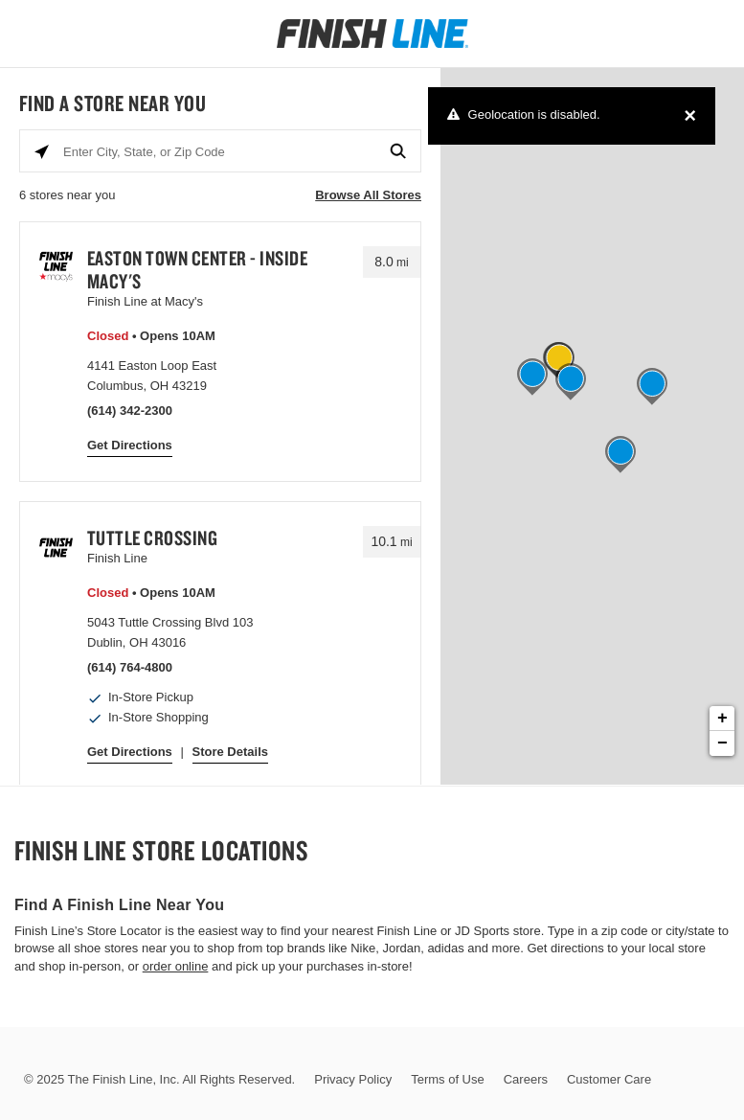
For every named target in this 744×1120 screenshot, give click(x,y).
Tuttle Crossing (152, 537)
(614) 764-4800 (129, 667)
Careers (526, 1079)
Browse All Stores (368, 195)
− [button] (722, 743)
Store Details (230, 751)
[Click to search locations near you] (41, 151)
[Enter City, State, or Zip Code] (220, 151)
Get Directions (129, 445)
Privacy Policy (353, 1079)
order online (176, 966)
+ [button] (722, 718)
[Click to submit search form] (398, 151)
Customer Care (609, 1079)
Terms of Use (448, 1079)
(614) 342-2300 (129, 410)
